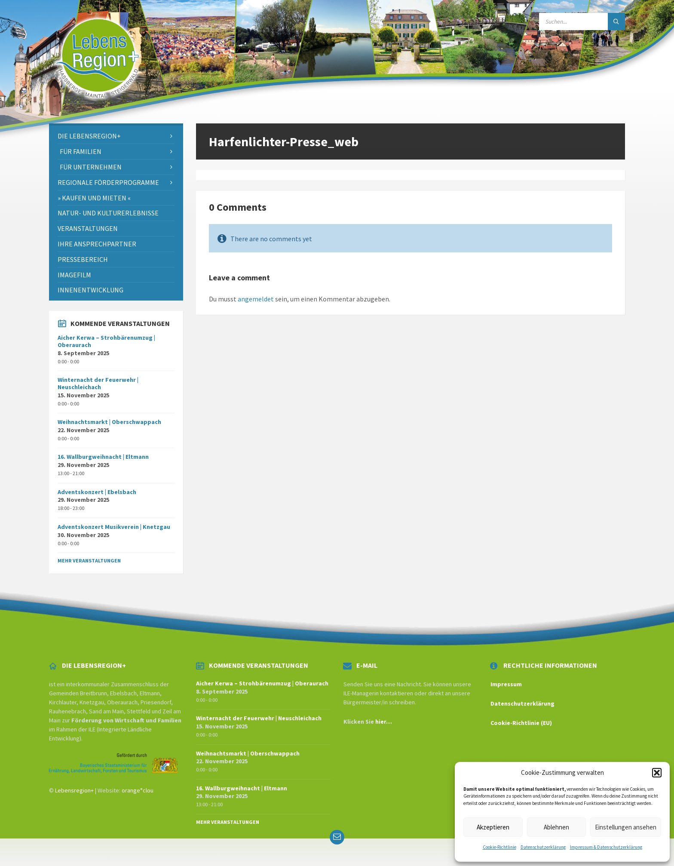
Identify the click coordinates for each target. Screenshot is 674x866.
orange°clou (137, 790)
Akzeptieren (493, 827)
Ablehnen (556, 827)
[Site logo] (97, 106)
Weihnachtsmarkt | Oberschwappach (109, 422)
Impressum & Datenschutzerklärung (606, 847)
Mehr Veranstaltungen (89, 560)
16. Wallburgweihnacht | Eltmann (103, 457)
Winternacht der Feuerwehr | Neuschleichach (98, 383)
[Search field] (582, 21)
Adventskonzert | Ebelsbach (97, 492)
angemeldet (256, 299)
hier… (383, 721)
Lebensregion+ (74, 790)
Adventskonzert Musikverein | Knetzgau (114, 527)
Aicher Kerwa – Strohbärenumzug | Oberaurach (106, 341)
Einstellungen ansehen (625, 827)
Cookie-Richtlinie (499, 847)
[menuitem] (116, 136)
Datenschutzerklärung (543, 847)
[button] (657, 772)
